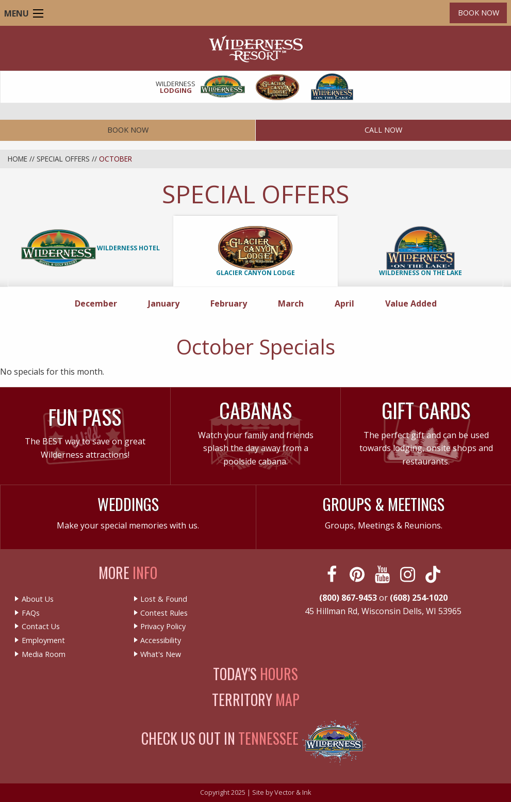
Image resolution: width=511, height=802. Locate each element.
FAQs (31, 613)
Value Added (411, 303)
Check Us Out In (220, 738)
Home (17, 159)
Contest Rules (164, 613)
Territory (256, 699)
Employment (43, 640)
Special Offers (63, 159)
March (294, 303)
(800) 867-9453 (348, 597)
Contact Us (41, 626)
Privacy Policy (163, 626)
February (231, 303)
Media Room (43, 654)
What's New (160, 654)
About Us (38, 599)
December (99, 303)
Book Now (478, 13)
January (167, 303)
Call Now (383, 130)
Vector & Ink (292, 792)
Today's (255, 673)
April (347, 303)
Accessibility (160, 640)
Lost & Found (163, 599)
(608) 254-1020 (419, 597)
